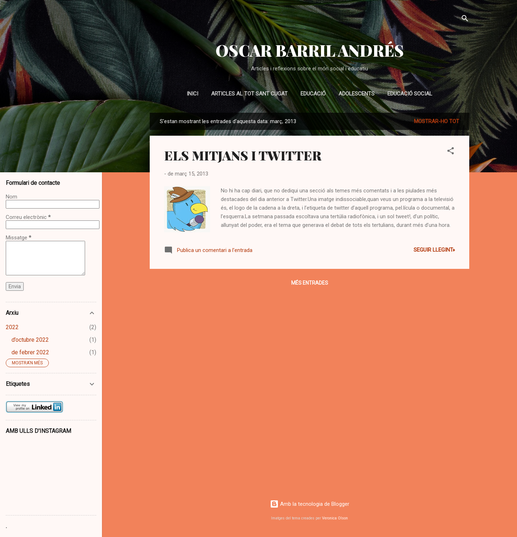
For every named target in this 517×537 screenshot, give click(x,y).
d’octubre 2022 (30, 339)
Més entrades (309, 283)
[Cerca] (465, 20)
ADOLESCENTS (356, 93)
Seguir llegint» (434, 250)
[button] (450, 152)
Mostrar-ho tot (436, 121)
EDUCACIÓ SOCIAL (409, 93)
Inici (192, 93)
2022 (12, 327)
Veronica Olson (335, 518)
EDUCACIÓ (313, 93)
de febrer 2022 (30, 352)
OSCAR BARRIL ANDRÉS (309, 50)
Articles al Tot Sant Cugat (249, 93)
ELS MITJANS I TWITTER (242, 155)
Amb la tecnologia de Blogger (309, 504)
